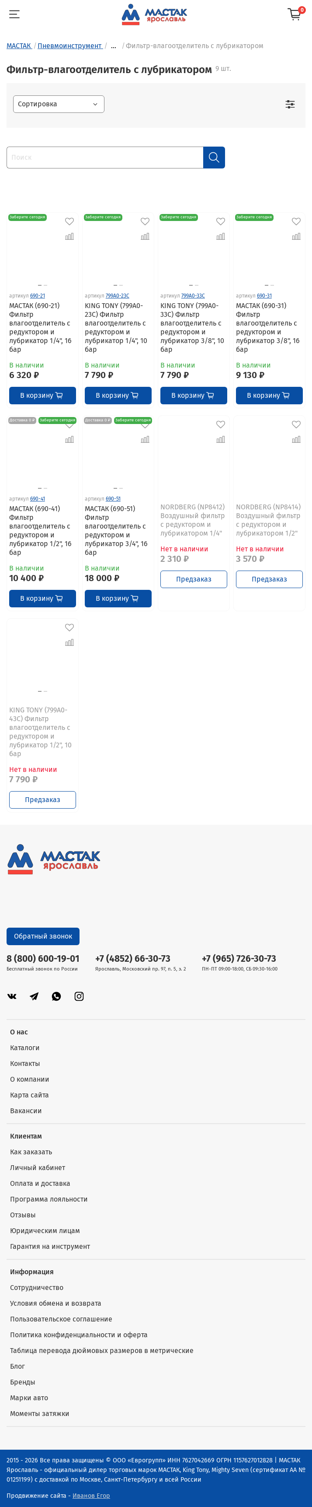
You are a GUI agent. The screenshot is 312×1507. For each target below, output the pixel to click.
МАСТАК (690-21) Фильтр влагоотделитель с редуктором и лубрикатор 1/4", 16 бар (40, 327)
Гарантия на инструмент (50, 1246)
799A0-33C (193, 296)
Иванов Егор (91, 1496)
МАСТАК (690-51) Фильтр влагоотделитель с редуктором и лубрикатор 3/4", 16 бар (116, 531)
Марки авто (29, 1398)
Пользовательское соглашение (61, 1319)
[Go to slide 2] (45, 285)
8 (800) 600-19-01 (43, 958)
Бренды (22, 1382)
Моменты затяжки (39, 1413)
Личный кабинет (37, 1168)
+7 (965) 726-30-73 (239, 958)
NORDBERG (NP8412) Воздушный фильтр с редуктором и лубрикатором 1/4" (192, 520)
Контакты (25, 1063)
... (113, 46)
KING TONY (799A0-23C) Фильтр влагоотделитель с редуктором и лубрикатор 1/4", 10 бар (116, 327)
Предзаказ (193, 579)
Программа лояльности (49, 1199)
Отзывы (23, 1215)
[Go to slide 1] (40, 285)
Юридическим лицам (45, 1231)
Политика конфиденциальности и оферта (79, 1335)
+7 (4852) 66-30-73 (132, 958)
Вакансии (26, 1111)
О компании (29, 1079)
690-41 (37, 499)
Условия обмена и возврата (55, 1303)
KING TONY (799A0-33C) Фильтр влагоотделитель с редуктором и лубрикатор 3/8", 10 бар (192, 327)
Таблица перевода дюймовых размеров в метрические (102, 1350)
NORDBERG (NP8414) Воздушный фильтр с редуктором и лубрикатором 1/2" (268, 520)
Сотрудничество (36, 1287)
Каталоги (25, 1048)
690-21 (37, 296)
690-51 (113, 499)
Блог (17, 1366)
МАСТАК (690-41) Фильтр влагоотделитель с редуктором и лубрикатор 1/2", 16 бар (40, 531)
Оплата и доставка (40, 1183)
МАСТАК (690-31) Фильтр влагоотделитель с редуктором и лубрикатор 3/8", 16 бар (268, 327)
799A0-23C (117, 296)
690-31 (264, 296)
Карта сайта (29, 1095)
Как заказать (31, 1152)
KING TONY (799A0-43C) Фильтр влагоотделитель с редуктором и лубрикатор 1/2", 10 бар (40, 732)
